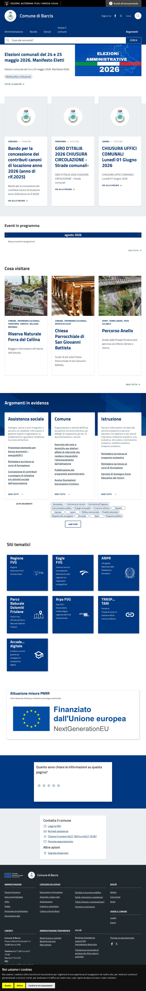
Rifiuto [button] (20, 985)
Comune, (12, 320)
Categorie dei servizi (50, 884)
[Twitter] (120, 15)
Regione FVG (16, 560)
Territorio (60, 141)
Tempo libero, (116, 320)
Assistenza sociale (26, 418)
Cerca (133, 40)
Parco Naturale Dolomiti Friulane (17, 605)
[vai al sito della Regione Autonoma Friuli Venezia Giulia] (33, 3)
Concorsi (12, 141)
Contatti (9, 930)
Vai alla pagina (18, 200)
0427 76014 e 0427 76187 (72, 836)
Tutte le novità (15, 84)
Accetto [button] (8, 985)
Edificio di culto (63, 323)
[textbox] (72, 785)
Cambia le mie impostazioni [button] (40, 985)
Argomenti (132, 32)
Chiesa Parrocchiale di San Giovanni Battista (69, 339)
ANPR (106, 558)
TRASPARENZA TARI (114, 601)
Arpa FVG (63, 599)
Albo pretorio (45, 944)
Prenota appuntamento (60, 841)
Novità (113, 884)
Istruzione (111, 418)
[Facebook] (114, 15)
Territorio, (14, 323)
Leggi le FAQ (54, 826)
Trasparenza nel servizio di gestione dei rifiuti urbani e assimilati (87, 953)
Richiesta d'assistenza (85, 937)
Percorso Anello (117, 330)
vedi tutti (73, 524)
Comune (63, 418)
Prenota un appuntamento (122, 937)
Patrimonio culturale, (28, 320)
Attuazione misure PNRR (30, 693)
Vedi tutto (135, 250)
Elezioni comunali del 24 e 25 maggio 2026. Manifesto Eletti (34, 57)
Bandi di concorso (48, 941)
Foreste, (24, 323)
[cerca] (138, 15)
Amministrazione (13, 884)
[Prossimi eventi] (139, 235)
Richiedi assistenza (58, 831)
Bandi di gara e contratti (50, 938)
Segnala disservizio (58, 853)
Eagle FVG (60, 560)
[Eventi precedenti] (7, 235)
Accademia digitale (19, 644)
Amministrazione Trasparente (55, 930)
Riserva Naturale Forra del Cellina (24, 336)
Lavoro (105, 141)
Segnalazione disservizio (86, 944)
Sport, (105, 320)
